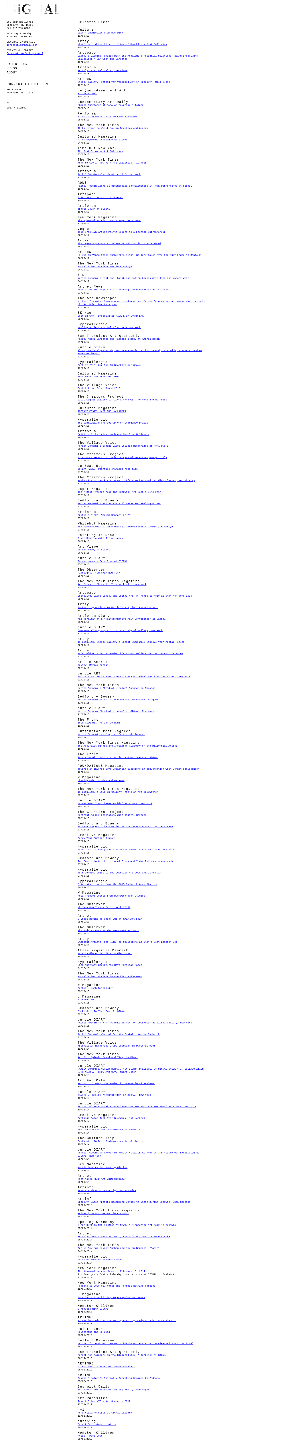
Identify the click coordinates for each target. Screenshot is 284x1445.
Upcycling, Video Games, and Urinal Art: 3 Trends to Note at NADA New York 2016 (135, 596)
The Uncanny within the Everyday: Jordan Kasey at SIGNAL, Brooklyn (125, 526)
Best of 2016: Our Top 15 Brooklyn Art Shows (109, 365)
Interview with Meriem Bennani (99, 723)
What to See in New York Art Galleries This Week (112, 163)
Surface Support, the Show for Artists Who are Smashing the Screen (125, 826)
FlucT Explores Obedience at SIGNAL (102, 139)
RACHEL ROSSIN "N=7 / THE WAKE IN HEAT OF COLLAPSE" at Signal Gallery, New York (135, 1022)
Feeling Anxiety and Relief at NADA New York (109, 327)
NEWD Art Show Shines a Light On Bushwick (107, 1190)
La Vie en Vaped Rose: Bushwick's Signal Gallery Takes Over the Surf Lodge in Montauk (139, 255)
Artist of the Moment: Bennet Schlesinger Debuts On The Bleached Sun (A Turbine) (135, 1343)
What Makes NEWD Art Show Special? (102, 1179)
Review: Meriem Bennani (94, 665)
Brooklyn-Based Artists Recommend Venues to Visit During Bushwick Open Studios (134, 1202)
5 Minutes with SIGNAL (93, 1309)
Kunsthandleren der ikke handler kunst (105, 953)
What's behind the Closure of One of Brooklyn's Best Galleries (122, 44)
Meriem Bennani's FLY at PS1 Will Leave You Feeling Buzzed (119, 503)
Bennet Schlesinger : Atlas (97, 1424)
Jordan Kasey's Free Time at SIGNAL (102, 561)
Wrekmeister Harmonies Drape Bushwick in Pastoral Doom (116, 1046)
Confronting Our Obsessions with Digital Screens (112, 815)
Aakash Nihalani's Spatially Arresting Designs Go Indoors (119, 1378)
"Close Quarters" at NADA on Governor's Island (111, 105)
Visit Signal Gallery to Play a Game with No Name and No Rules (122, 399)
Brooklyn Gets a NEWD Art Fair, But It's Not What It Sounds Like (124, 1236)
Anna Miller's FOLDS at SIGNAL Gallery (105, 1412)
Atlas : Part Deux (90, 1436)
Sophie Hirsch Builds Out (95, 988)
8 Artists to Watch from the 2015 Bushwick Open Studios (117, 884)
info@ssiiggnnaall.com (22, 45)
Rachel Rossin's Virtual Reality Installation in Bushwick (119, 1034)
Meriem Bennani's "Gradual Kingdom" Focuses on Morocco (116, 688)
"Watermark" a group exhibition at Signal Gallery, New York (120, 630)
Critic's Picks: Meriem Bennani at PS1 (105, 515)
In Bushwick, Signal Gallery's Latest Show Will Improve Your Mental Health (131, 642)
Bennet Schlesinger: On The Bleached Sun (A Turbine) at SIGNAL (122, 1355)
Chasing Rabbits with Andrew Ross (101, 780)
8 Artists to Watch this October (100, 197)
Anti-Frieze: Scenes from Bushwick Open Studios (111, 896)
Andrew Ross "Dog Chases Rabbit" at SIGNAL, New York (115, 803)
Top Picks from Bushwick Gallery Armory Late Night (113, 1389)
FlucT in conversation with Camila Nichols (108, 116)
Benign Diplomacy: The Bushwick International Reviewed (116, 1083)
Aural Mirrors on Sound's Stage (100, 1259)
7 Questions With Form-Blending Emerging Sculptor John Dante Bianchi (127, 1320)
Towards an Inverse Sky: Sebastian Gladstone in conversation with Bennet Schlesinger (138, 769)
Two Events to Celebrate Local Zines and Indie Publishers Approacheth (127, 861)
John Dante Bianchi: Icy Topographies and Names (111, 1297)
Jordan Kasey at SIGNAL (94, 549)
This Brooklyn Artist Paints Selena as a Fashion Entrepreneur (122, 232)
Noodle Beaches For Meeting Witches (102, 1167)
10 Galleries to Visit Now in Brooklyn (105, 266)
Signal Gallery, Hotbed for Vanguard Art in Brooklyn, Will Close (124, 82)
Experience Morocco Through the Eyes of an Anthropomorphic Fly (122, 457)
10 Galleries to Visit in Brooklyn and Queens (110, 976)
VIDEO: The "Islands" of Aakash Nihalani (106, 1366)
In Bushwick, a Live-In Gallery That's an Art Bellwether (118, 792)
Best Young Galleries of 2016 (98, 376)
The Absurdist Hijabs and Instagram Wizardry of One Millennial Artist (127, 746)
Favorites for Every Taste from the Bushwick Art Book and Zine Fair (126, 849)
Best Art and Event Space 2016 (99, 388)
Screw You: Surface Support (97, 838)
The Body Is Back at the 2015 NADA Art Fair (108, 930)
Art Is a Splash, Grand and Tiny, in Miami (108, 1057)
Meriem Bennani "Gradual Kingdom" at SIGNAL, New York (116, 711)
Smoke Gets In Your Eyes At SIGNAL (102, 1011)
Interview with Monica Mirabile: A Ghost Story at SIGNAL (118, 757)
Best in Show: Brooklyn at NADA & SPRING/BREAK (111, 316)
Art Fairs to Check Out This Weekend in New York (112, 584)
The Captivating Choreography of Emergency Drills (113, 423)
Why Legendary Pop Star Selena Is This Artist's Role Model (119, 243)
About (12, 72)
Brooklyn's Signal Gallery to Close (102, 70)
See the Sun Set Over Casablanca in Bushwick (109, 1129)
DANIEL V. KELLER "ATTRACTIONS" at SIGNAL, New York (114, 1095)
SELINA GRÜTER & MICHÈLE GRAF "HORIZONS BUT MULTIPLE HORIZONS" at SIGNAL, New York (137, 1106)
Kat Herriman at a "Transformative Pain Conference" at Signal (122, 619)
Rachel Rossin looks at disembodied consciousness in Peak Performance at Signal (135, 186)
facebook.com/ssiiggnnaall (25, 53)
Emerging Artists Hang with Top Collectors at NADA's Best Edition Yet (127, 942)
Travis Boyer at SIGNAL (94, 209)
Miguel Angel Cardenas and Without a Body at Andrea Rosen (119, 339)
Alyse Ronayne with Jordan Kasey (100, 538)
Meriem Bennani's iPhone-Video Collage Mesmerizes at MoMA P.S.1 (123, 446)
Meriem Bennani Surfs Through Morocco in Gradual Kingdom (118, 699)
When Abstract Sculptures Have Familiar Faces (110, 965)
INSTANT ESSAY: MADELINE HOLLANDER (102, 411)
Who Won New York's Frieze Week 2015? (104, 907)
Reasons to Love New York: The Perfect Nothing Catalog (116, 1286)
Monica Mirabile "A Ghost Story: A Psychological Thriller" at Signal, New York (134, 676)
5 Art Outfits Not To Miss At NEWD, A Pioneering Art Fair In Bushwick (127, 1225)
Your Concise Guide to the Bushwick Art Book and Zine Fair (119, 872)
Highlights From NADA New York (99, 573)
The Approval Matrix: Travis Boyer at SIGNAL (109, 220)
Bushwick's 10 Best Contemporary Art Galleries (111, 1141)
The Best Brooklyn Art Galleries (100, 151)
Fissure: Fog (86, 999)
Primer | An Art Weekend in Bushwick (103, 1213)
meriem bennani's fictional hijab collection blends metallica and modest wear (133, 278)
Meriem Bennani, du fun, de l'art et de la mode (111, 734)
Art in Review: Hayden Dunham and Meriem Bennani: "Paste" (119, 1248)
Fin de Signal (87, 93)
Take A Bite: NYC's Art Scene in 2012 (104, 1401)
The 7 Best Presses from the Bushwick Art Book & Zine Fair (119, 492)
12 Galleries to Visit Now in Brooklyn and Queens (113, 128)
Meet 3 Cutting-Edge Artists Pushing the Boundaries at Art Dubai (124, 289)
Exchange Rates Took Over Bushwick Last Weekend (111, 1118)
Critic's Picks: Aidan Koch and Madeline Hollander (113, 434)
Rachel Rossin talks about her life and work (109, 174)
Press (12, 68)
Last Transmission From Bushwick (100, 33)
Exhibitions (18, 64)
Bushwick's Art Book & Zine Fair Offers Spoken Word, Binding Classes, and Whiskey (136, 480)
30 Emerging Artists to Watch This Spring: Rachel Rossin (118, 607)
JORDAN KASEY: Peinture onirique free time (108, 469)
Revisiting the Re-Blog (94, 1332)
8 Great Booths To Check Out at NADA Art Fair (110, 919)
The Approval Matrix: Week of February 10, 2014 (111, 1271)
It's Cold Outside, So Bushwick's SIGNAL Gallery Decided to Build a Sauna (130, 653)
